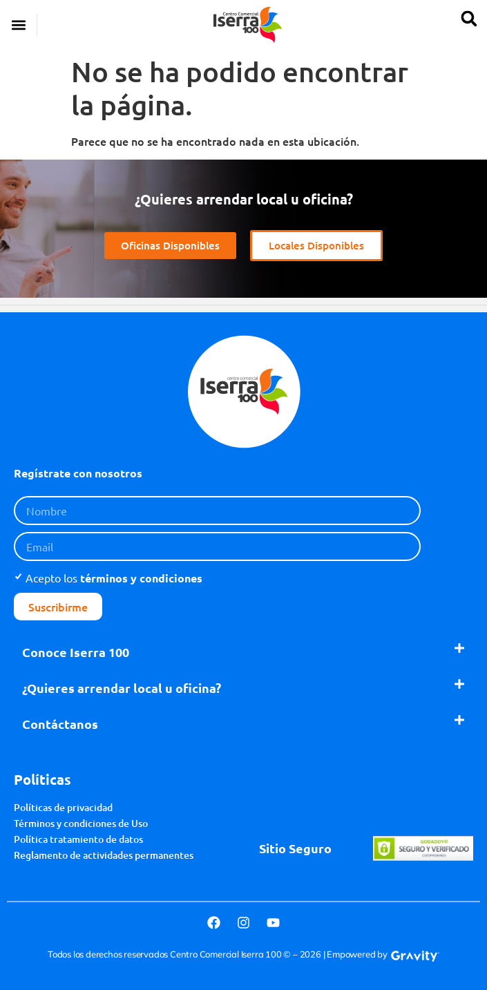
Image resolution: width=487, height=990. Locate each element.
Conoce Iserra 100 (75, 652)
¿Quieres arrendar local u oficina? (121, 688)
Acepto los (114, 577)
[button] (18, 25)
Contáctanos (60, 724)
